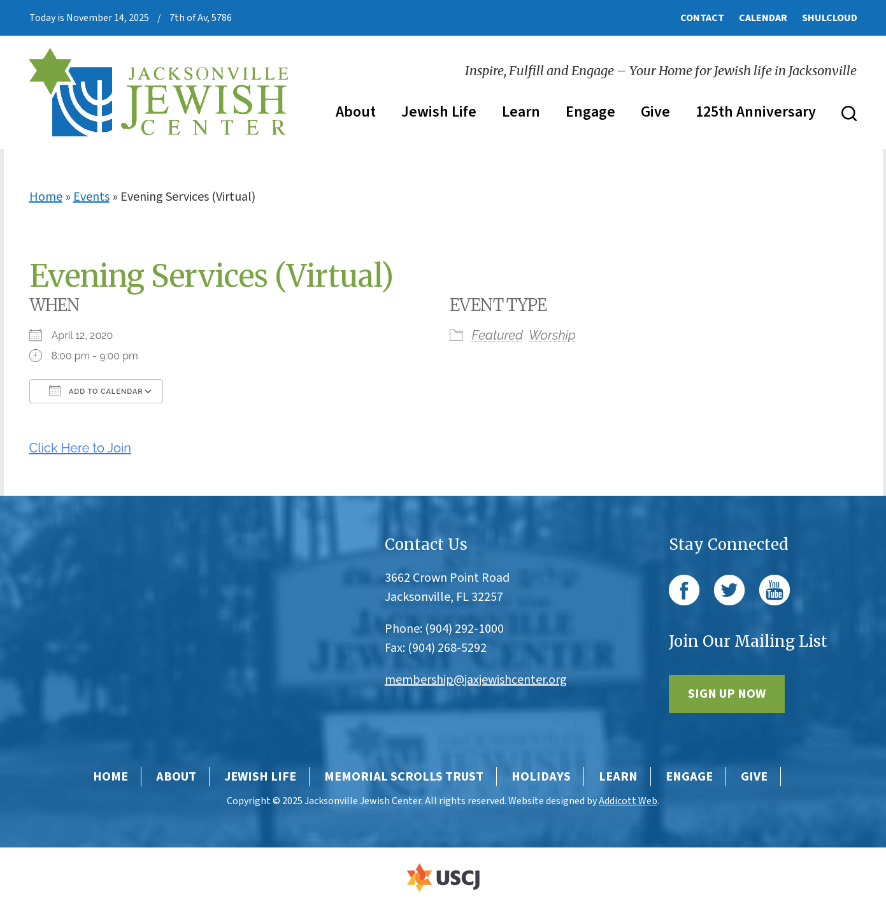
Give (655, 112)
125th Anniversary (756, 112)
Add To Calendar (96, 390)
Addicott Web (628, 801)
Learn (521, 112)
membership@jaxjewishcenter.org (476, 680)
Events (91, 197)
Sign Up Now (727, 694)
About (356, 112)
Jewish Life (438, 112)
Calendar (763, 18)
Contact (702, 18)
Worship (552, 335)
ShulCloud (829, 18)
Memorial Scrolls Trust (403, 777)
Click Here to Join (80, 448)
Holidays (541, 777)
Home (45, 197)
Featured (497, 335)
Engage (590, 112)
